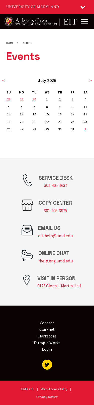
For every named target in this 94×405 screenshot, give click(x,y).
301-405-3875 (55, 210)
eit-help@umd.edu (55, 236)
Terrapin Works (47, 342)
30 (34, 99)
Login (47, 349)
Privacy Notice (47, 397)
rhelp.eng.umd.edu (55, 261)
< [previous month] (3, 80)
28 (9, 99)
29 (21, 99)
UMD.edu (27, 389)
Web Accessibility (54, 389)
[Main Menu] (84, 21)
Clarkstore (47, 335)
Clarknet (47, 329)
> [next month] (90, 80)
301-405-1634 (55, 185)
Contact (47, 322)
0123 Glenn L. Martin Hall (59, 286)
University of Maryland (32, 7)
